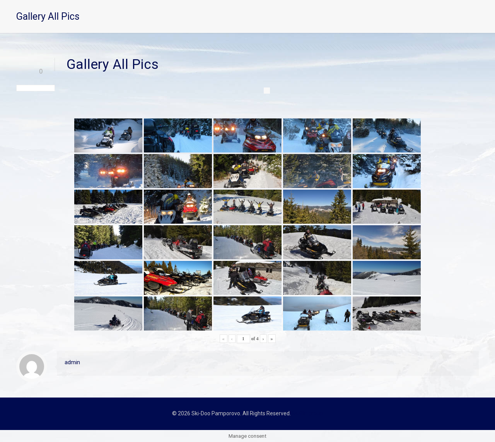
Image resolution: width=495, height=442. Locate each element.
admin (72, 362)
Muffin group (307, 413)
